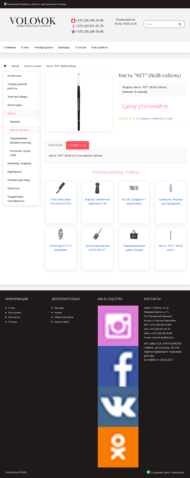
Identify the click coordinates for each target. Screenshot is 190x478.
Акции (58, 312)
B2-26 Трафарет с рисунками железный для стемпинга (134, 201)
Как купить (100, 47)
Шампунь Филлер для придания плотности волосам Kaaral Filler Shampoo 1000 (171, 201)
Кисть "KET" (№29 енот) (171, 248)
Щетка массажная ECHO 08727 (97, 248)
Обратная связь (64, 317)
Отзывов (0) (77, 145)
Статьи (80, 47)
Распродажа (44, 47)
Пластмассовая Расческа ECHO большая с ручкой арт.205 (61, 201)
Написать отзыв (162, 118)
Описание (55, 145)
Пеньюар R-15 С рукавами (61, 248)
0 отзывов (142, 118)
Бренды (64, 47)
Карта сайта (62, 321)
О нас (25, 47)
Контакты (14, 317)
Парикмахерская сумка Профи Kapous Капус (134, 248)
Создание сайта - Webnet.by (167, 472)
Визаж (15, 66)
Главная (10, 47)
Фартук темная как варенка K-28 (97, 201)
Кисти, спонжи (32, 66)
